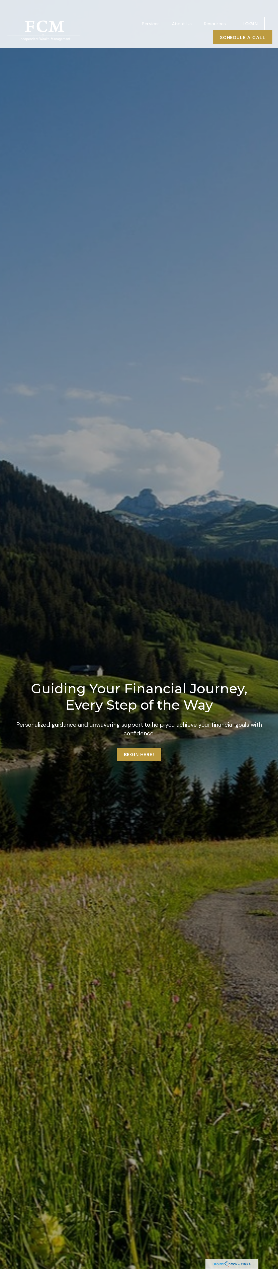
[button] (151, 10)
